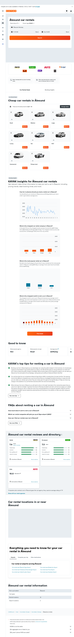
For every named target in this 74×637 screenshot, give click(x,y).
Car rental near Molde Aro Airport (48, 567)
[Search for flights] (3, 16)
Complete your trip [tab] (23, 557)
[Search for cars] (3, 23)
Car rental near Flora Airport (47, 569)
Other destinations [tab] (36, 557)
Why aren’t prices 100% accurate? (41, 632)
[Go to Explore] (3, 27)
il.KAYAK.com (11, 612)
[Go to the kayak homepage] (11, 11)
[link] (40, 334)
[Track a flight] (3, 31)
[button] (72, 6)
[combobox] (15, 23)
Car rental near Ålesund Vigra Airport (21, 567)
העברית (37, 6)
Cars (17, 612)
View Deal (24, 126)
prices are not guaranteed (41, 621)
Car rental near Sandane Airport (48, 572)
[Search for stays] (3, 19)
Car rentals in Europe (25, 612)
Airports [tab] (13, 557)
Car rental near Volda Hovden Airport (21, 572)
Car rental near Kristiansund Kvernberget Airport (24, 569)
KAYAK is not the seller (41, 626)
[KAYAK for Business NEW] (3, 34)
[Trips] (3, 39)
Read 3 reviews (16, 445)
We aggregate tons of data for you (41, 629)
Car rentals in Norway (36, 612)
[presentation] (61, 434)
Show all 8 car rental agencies (16, 493)
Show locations (34, 459)
